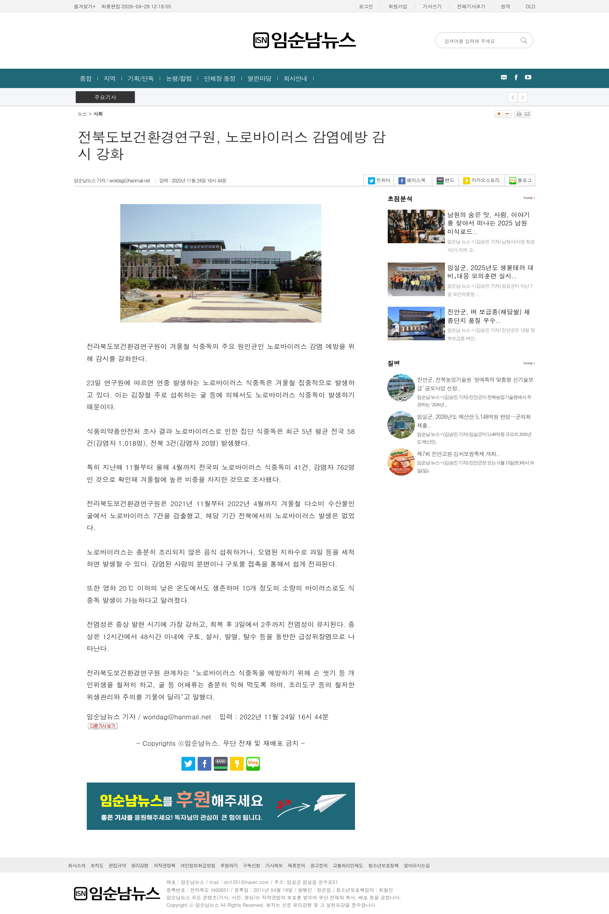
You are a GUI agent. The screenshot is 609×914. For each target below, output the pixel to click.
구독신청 (251, 865)
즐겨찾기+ (84, 6)
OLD (530, 6)
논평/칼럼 (179, 78)
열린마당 (259, 78)
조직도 (96, 865)
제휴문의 (296, 865)
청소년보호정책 (383, 865)
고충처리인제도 (348, 865)
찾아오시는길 (417, 865)
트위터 (379, 179)
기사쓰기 (432, 6)
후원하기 (228, 865)
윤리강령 (139, 865)
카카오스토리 (481, 179)
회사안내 (295, 78)
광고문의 (318, 865)
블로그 (520, 179)
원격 (505, 6)
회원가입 (398, 6)
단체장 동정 (219, 78)
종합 (86, 78)
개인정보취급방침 (197, 865)
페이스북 (412, 179)
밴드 (445, 179)
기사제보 (273, 865)
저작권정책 (164, 865)
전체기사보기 (471, 6)
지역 (110, 78)
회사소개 (76, 865)
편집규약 (117, 865)
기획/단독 (141, 78)
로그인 (366, 6)
